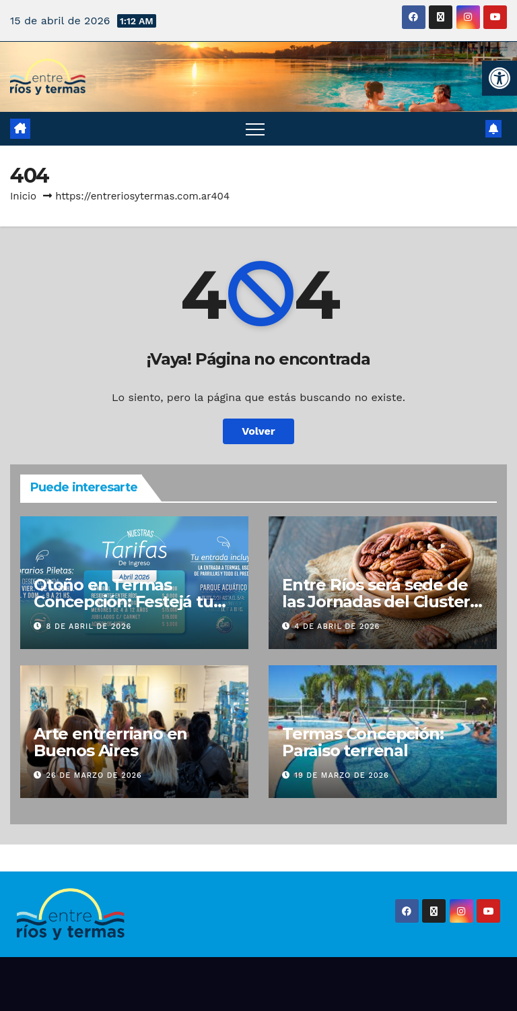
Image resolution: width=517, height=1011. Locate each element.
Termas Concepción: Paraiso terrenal (362, 742)
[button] (499, 78)
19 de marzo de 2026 (342, 775)
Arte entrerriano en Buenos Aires (110, 742)
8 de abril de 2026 (89, 626)
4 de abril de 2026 (337, 626)
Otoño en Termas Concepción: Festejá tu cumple (123, 601)
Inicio (23, 196)
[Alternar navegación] (255, 128)
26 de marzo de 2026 (94, 775)
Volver (258, 431)
